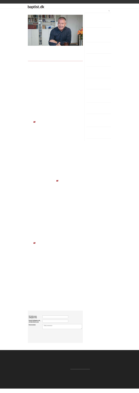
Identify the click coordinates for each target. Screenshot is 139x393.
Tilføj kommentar (62, 326)
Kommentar (32, 325)
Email (34, 321)
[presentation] (55, 333)
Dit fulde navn (33, 317)
